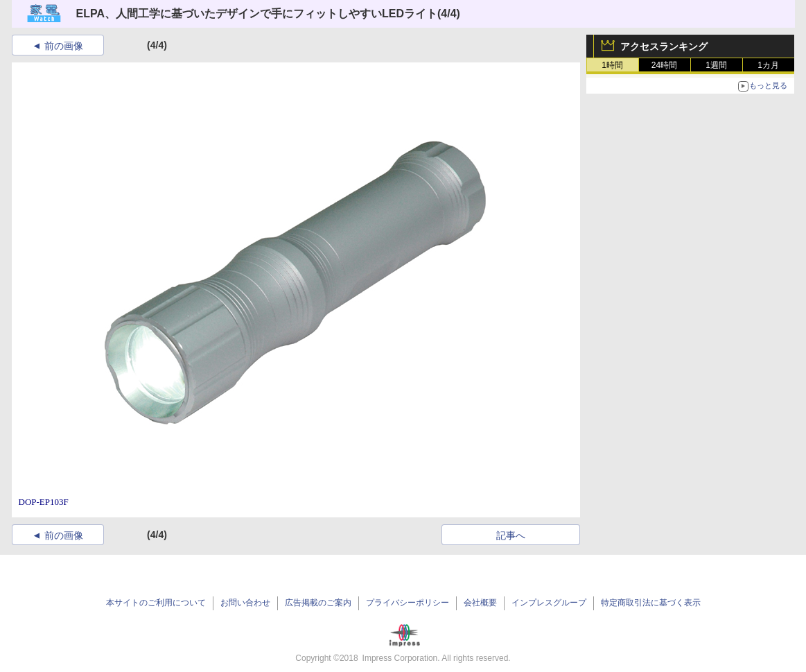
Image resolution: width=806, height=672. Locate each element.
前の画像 (63, 45)
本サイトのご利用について (156, 603)
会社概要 (480, 603)
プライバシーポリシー (407, 603)
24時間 (664, 65)
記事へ (510, 535)
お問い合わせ (245, 603)
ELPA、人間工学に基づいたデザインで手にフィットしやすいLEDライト (256, 13)
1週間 (716, 65)
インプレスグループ (548, 603)
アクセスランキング (664, 46)
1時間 (612, 65)
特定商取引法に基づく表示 (651, 603)
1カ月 (768, 65)
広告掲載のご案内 (318, 603)
